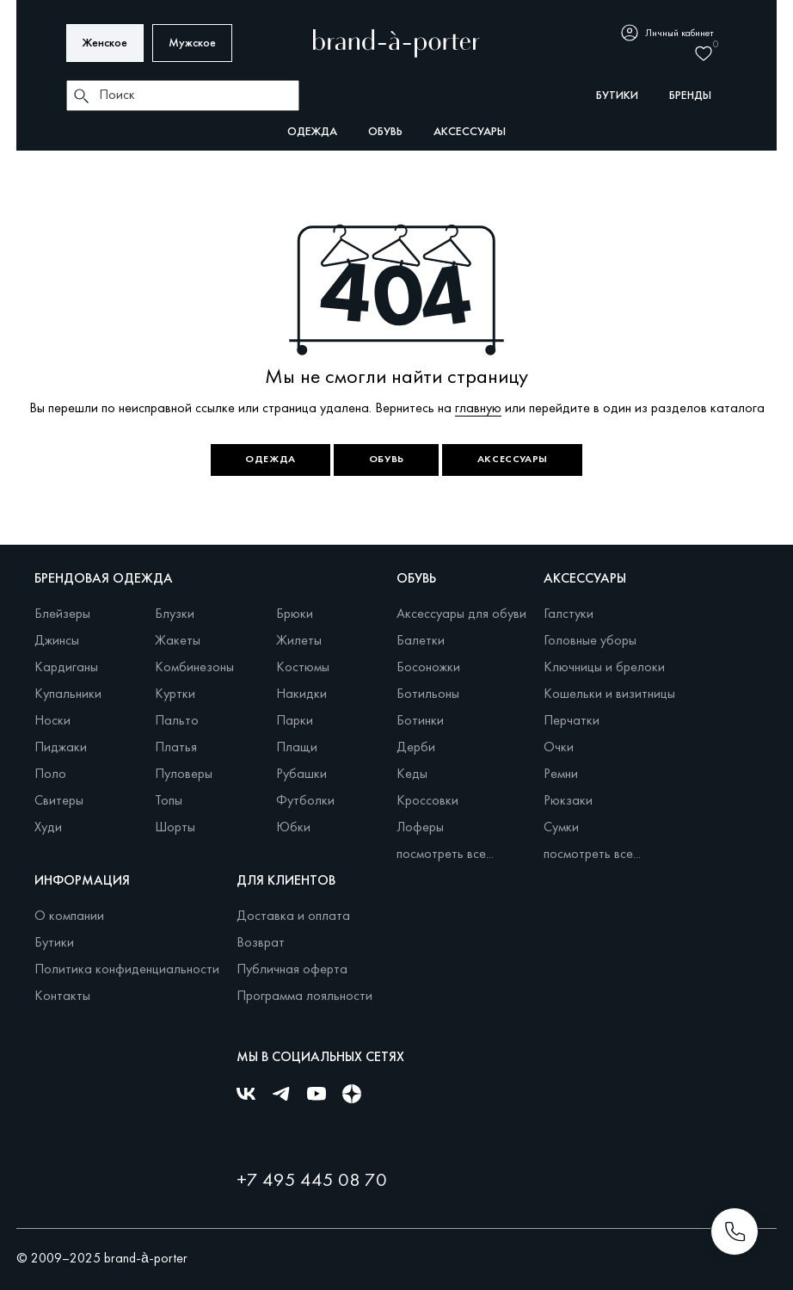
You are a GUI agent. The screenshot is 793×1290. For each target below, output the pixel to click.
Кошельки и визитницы (609, 694)
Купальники (67, 694)
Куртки (175, 694)
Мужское (192, 43)
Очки (559, 748)
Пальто (177, 721)
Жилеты (299, 641)
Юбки (293, 828)
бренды (690, 96)
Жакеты (177, 641)
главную (478, 409)
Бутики (54, 943)
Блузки (174, 614)
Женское (105, 43)
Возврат (261, 943)
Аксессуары (469, 132)
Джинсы (56, 641)
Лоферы (420, 828)
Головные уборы (590, 641)
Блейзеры (62, 614)
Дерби (415, 748)
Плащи (296, 748)
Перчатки (571, 721)
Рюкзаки (568, 801)
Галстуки (568, 614)
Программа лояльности (304, 996)
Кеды (411, 774)
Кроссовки (427, 801)
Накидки (301, 694)
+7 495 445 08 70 (312, 1181)
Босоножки (428, 668)
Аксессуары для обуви (461, 614)
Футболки (305, 801)
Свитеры (58, 801)
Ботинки (420, 721)
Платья (176, 748)
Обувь (385, 132)
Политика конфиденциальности (126, 970)
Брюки (294, 614)
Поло (50, 774)
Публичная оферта (292, 970)
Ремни (561, 774)
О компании (69, 916)
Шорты (175, 828)
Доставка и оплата (293, 916)
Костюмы (302, 668)
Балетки (420, 641)
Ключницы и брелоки (604, 668)
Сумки (561, 828)
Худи (48, 828)
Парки (294, 721)
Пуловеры (183, 774)
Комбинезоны (194, 668)
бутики (617, 96)
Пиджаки (60, 748)
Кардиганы (66, 668)
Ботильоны (427, 694)
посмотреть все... (445, 854)
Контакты (62, 996)
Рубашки (301, 774)
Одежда (312, 132)
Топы (168, 801)
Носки (52, 721)
